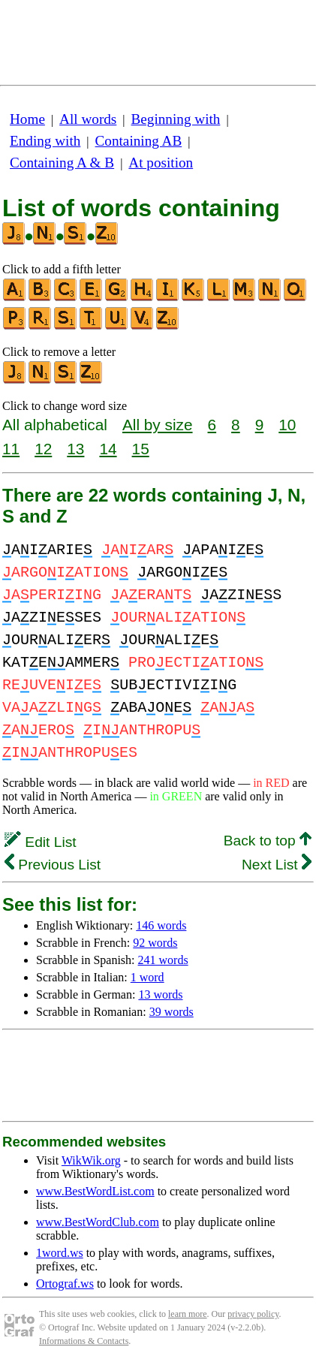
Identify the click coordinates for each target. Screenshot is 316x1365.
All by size (157, 424)
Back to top (267, 840)
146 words (161, 925)
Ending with (45, 141)
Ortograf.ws (65, 1283)
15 (140, 448)
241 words (163, 960)
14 (107, 448)
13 (75, 448)
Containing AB (138, 141)
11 (11, 448)
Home (27, 119)
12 (43, 448)
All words (87, 119)
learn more (187, 1314)
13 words (160, 994)
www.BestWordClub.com (97, 1222)
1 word (147, 977)
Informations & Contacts (83, 1341)
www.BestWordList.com (95, 1191)
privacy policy (252, 1314)
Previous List (53, 864)
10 (287, 424)
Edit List (41, 842)
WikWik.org (91, 1160)
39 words (171, 1011)
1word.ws (59, 1252)
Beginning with (176, 119)
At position (160, 162)
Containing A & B (62, 162)
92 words (155, 942)
